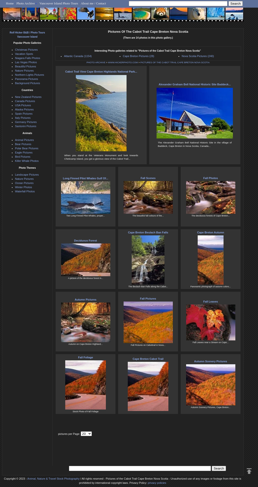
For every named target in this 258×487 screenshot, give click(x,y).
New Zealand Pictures (28, 96)
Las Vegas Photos (26, 62)
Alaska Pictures (24, 109)
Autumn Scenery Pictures (210, 361)
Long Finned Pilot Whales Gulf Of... (85, 178)
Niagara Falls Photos (27, 58)
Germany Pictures (26, 122)
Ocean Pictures (24, 183)
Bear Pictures (23, 144)
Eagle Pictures (23, 152)
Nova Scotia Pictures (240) (198, 56)
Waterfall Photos (25, 191)
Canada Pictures (25, 101)
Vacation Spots (24, 53)
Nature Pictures (24, 70)
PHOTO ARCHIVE (95, 62)
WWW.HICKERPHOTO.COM (123, 62)
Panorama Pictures (26, 78)
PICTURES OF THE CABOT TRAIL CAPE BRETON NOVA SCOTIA (175, 62)
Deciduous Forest (85, 240)
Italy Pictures (23, 117)
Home (10, 3)
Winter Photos (23, 187)
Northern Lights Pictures (29, 74)
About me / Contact (93, 3)
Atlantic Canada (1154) (78, 56)
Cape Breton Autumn (210, 232)
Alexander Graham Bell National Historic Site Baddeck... (195, 84)
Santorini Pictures (25, 126)
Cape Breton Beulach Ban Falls (148, 232)
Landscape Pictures (27, 174)
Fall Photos (210, 178)
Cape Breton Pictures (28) (138, 56)
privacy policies (157, 482)
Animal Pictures (24, 139)
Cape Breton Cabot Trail (148, 358)
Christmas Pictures (26, 49)
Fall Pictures (148, 298)
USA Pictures (23, 105)
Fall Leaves (210, 301)
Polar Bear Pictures (26, 148)
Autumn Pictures (85, 299)
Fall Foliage (85, 357)
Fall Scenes (148, 178)
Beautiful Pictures (25, 66)
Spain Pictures (23, 113)
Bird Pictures (22, 156)
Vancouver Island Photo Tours (59, 3)
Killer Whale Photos (27, 160)
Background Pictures (27, 83)
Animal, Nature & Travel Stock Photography (53, 478)
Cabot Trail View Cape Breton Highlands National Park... (101, 71)
